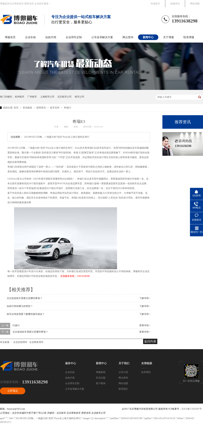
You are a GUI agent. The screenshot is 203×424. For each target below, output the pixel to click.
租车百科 (55, 107)
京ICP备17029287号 (192, 409)
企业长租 (30, 37)
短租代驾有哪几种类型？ (20, 306)
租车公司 (79, 96)
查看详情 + (145, 325)
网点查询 (127, 37)
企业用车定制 (74, 37)
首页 (16, 107)
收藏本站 (175, 3)
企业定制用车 (20, 342)
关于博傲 (168, 37)
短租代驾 (50, 37)
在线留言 (155, 3)
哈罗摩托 (146, 372)
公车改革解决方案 (102, 37)
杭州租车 (19, 96)
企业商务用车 (36, 342)
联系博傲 (188, 37)
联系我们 (123, 389)
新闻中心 (148, 37)
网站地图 (195, 3)
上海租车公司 (47, 96)
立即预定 (12, 390)
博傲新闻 (100, 372)
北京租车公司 (64, 96)
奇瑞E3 (67, 107)
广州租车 (32, 96)
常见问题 (100, 378)
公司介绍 (123, 372)
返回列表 (150, 341)
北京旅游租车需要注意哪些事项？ (24, 298)
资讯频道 (28, 107)
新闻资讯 (41, 107)
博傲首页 (10, 37)
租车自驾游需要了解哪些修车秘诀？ (26, 314)
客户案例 (100, 383)
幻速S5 (16, 325)
